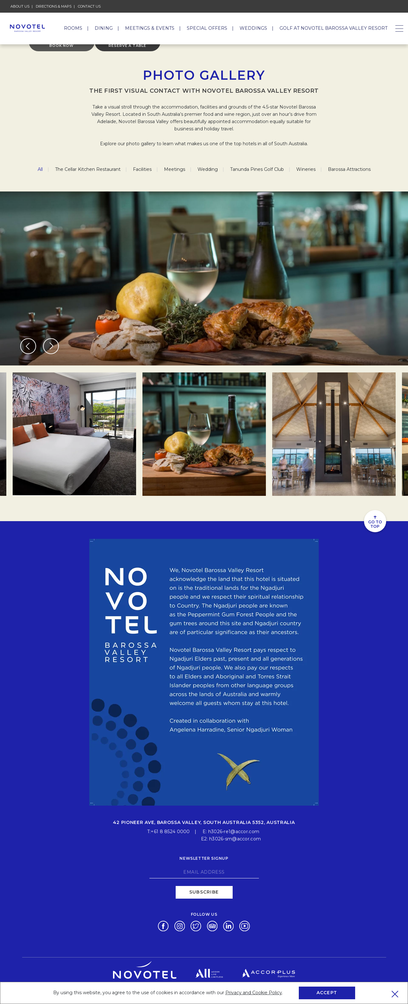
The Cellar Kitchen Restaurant (88, 169)
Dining (104, 28)
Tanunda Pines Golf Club (257, 169)
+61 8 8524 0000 (170, 831)
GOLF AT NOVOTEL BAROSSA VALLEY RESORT (333, 28)
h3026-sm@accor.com (235, 838)
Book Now (61, 50)
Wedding (208, 169)
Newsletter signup (203, 857)
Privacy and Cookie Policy (253, 992)
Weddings (253, 28)
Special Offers (207, 28)
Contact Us (89, 6)
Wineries (306, 169)
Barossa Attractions (349, 169)
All (40, 169)
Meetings (174, 169)
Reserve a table (128, 50)
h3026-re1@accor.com (233, 831)
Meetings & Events (149, 28)
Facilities (142, 169)
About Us (19, 6)
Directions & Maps (54, 6)
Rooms (73, 28)
